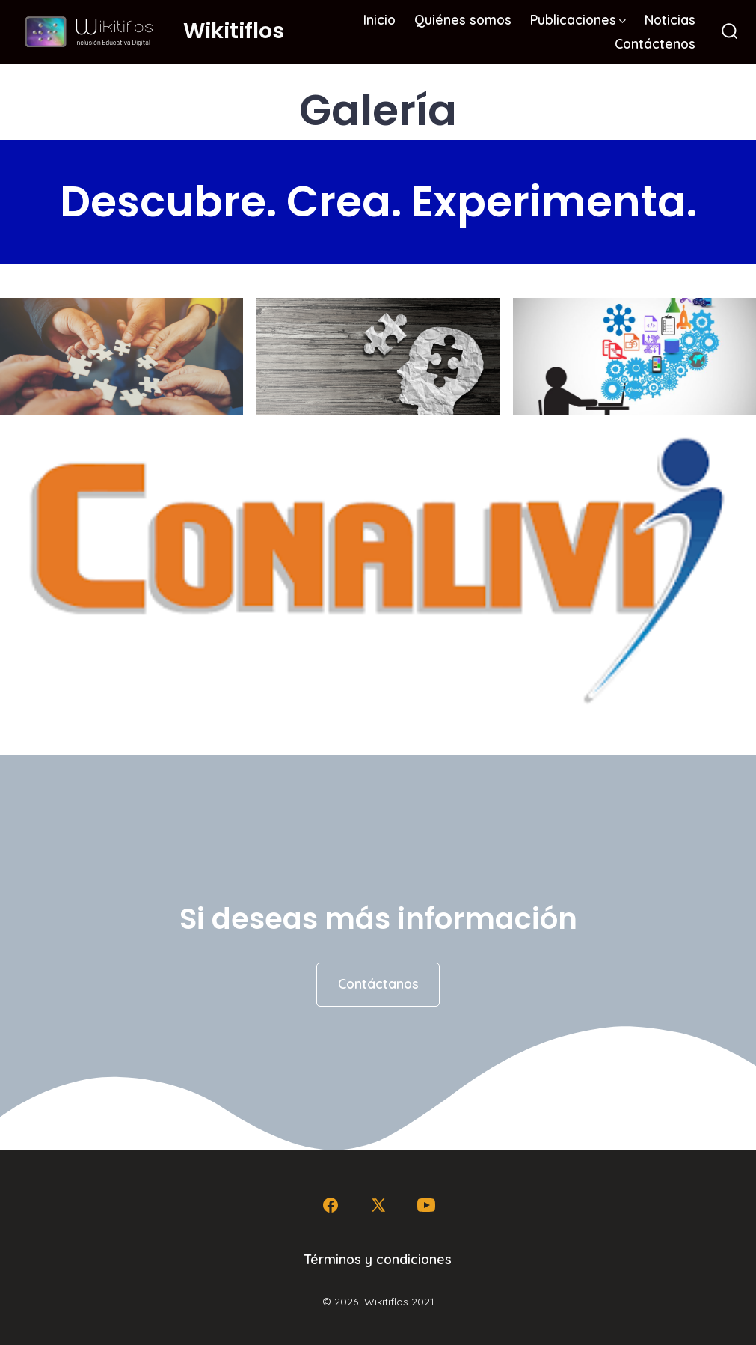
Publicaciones (578, 19)
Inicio (379, 19)
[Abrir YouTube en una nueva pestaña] (426, 1205)
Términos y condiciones (378, 1259)
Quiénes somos (462, 19)
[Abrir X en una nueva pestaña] (378, 1205)
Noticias (670, 19)
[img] (622, 21)
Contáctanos (378, 983)
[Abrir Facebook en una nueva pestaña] (330, 1205)
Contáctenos (655, 43)
